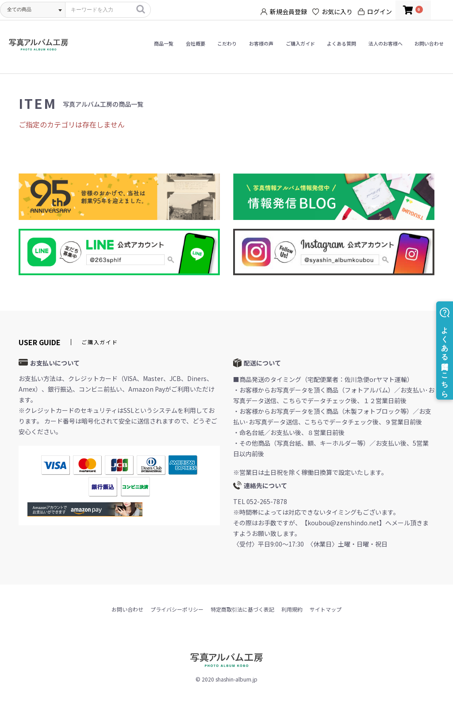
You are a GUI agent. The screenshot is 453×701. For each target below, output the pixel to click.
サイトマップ (326, 609)
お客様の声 (261, 43)
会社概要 (195, 43)
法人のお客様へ (386, 43)
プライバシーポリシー (176, 609)
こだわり (227, 43)
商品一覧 (163, 43)
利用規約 (292, 609)
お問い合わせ (429, 43)
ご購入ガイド (300, 43)
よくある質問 (341, 43)
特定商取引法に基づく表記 (242, 609)
